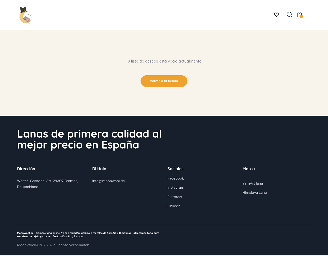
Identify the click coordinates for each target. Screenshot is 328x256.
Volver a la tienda (164, 81)
